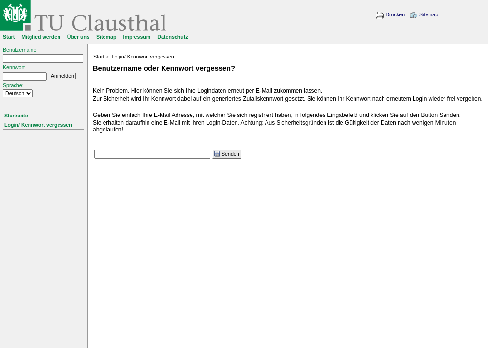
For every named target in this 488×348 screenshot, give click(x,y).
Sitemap (428, 14)
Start (98, 56)
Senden (226, 154)
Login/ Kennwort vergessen (38, 125)
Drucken (395, 14)
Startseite (16, 115)
